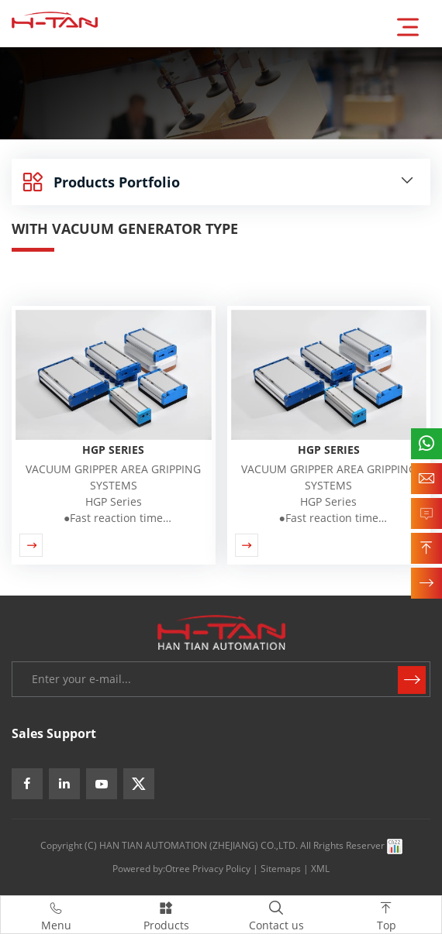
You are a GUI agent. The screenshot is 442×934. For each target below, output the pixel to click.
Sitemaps (281, 868)
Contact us (276, 914)
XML (320, 868)
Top (386, 914)
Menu (56, 914)
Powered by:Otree (151, 868)
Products (166, 914)
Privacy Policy (221, 868)
